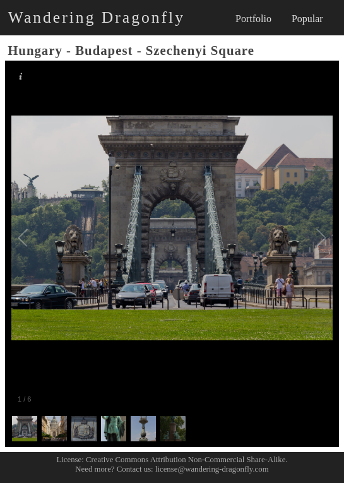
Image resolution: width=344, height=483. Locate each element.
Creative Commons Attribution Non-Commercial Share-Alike (185, 459)
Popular (307, 18)
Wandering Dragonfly (96, 17)
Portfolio (253, 18)
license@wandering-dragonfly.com (212, 469)
